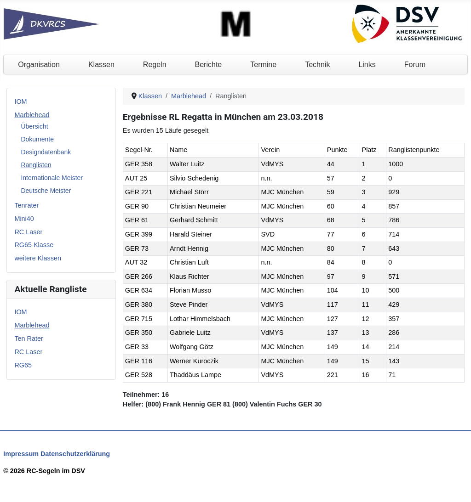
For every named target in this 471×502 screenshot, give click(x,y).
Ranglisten (36, 165)
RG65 (23, 365)
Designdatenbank (46, 152)
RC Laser (28, 232)
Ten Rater (28, 338)
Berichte (208, 64)
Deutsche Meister (46, 190)
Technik (317, 64)
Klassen (101, 64)
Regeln (155, 64)
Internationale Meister (52, 177)
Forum (414, 64)
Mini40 (24, 218)
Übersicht (34, 126)
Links (366, 64)
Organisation (39, 64)
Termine (263, 64)
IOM (20, 101)
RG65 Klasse (33, 244)
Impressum (21, 453)
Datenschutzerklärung (75, 453)
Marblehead (31, 114)
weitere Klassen (37, 258)
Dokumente (37, 139)
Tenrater (26, 205)
